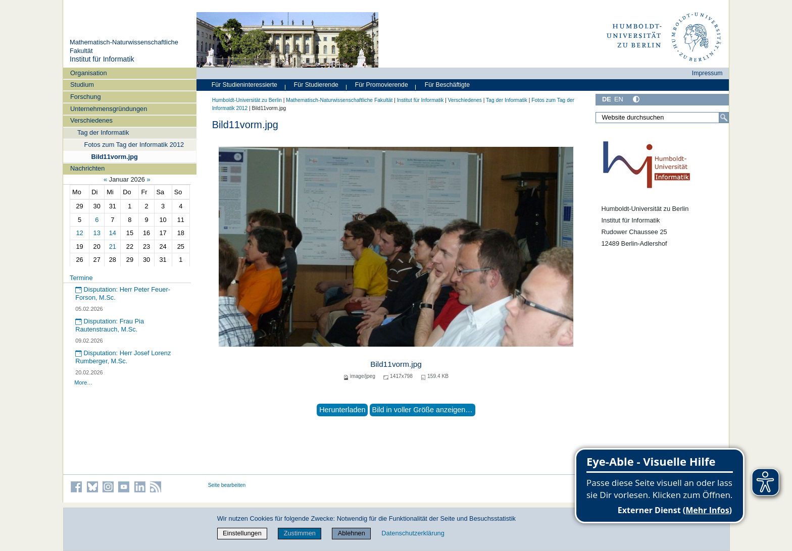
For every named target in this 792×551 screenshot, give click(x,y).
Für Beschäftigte (447, 84)
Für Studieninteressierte (244, 84)
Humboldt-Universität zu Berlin (247, 100)
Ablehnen (351, 533)
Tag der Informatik (103, 132)
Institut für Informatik (102, 59)
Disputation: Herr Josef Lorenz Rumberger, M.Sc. (123, 357)
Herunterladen (342, 410)
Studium (82, 84)
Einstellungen (242, 533)
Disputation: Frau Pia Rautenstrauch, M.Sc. (109, 325)
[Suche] (724, 117)
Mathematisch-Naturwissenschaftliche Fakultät (339, 100)
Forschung (85, 96)
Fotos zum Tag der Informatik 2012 (134, 144)
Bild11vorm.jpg (114, 156)
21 (112, 246)
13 (97, 233)
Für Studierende (316, 84)
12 (79, 233)
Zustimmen (300, 533)
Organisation (88, 73)
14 (112, 233)
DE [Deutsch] (606, 99)
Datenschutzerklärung (412, 533)
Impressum (707, 73)
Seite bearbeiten (227, 485)
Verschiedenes (91, 120)
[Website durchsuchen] (662, 117)
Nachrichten (87, 168)
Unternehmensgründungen (108, 109)
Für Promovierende (381, 84)
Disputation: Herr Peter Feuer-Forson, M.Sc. (122, 294)
